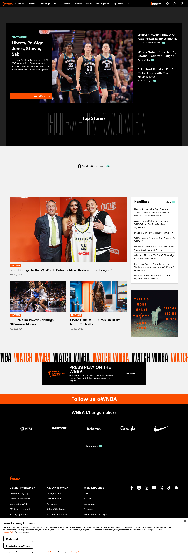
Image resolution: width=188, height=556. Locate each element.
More (130, 3)
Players (78, 3)
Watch (32, 3)
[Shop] (174, 3)
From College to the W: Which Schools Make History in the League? (61, 270)
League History (54, 498)
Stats (57, 3)
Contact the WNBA (19, 504)
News (89, 3)
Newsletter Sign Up (19, 493)
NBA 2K (87, 498)
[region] (94, 537)
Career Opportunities (20, 498)
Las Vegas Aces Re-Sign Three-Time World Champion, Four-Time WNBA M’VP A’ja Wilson (154, 266)
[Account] (182, 3)
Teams (67, 3)
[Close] (185, 521)
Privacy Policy (76, 552)
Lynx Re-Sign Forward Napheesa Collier (153, 232)
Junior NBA (89, 504)
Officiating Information (21, 509)
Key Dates (52, 504)
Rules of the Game (56, 509)
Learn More (42, 96)
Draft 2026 (15, 265)
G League (88, 509)
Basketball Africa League (96, 514)
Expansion (118, 3)
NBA (86, 493)
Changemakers (54, 493)
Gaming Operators (19, 514)
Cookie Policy (8, 532)
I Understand (12, 539)
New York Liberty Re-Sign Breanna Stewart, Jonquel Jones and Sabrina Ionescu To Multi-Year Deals (151, 212)
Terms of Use (47, 552)
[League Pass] (156, 3)
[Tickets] (167, 3)
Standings (45, 3)
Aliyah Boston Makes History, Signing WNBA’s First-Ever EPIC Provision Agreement (152, 224)
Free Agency (102, 3)
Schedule (19, 3)
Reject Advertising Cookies (18, 546)
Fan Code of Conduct (57, 514)
